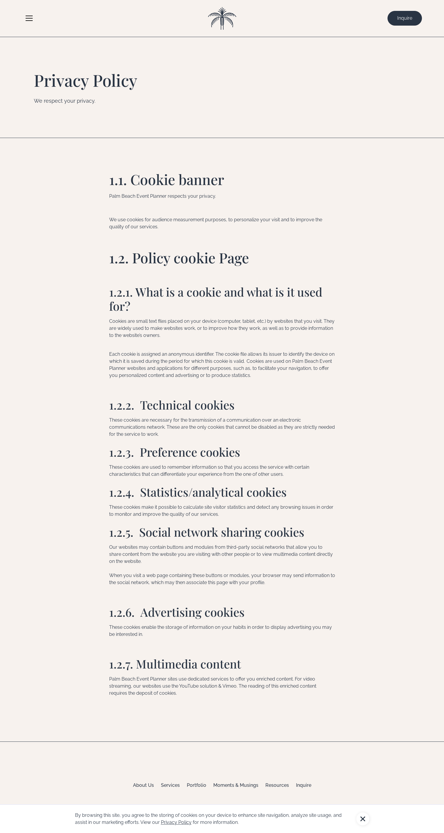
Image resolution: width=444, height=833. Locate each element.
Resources (277, 785)
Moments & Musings (235, 785)
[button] (362, 818)
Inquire (404, 18)
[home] (222, 18)
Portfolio (196, 785)
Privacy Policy (176, 822)
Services (170, 785)
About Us (143, 785)
